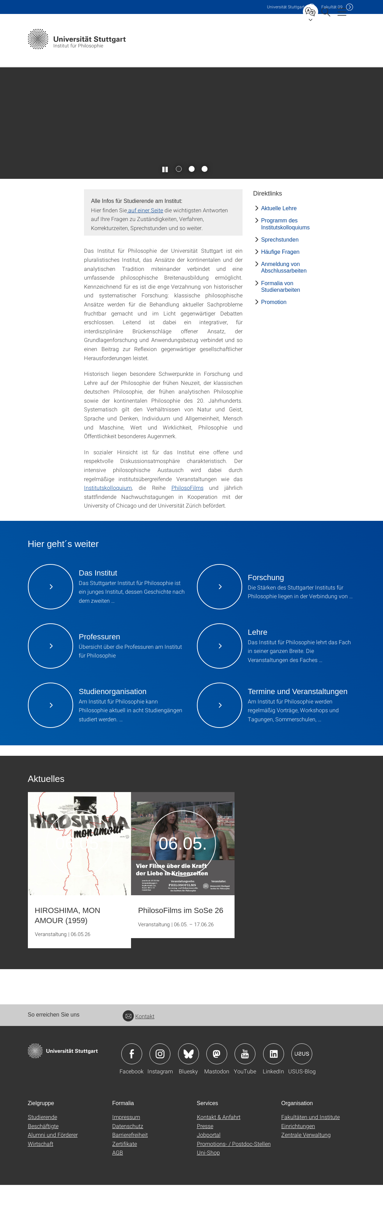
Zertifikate (124, 1175)
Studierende (42, 1149)
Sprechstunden (280, 272)
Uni (286, 6)
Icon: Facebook (131, 1085)
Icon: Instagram (160, 1085)
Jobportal (209, 1166)
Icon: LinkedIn (273, 1085)
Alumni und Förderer (53, 1166)
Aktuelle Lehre (279, 240)
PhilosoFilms (187, 519)
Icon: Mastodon (216, 1085)
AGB (117, 1184)
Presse (205, 1158)
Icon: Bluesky (188, 1085)
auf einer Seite (145, 242)
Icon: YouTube (245, 1085)
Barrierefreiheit (130, 1166)
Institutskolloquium (108, 519)
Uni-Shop (208, 1184)
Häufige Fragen (280, 284)
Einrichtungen (298, 1158)
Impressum (126, 1149)
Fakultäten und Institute (310, 1149)
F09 (332, 6)
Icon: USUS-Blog (301, 1085)
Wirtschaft (40, 1175)
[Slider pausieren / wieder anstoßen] (165, 200)
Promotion (273, 334)
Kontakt (138, 1048)
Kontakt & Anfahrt (218, 1149)
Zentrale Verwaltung (306, 1166)
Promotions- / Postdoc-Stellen (234, 1175)
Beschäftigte (43, 1158)
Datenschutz (127, 1158)
